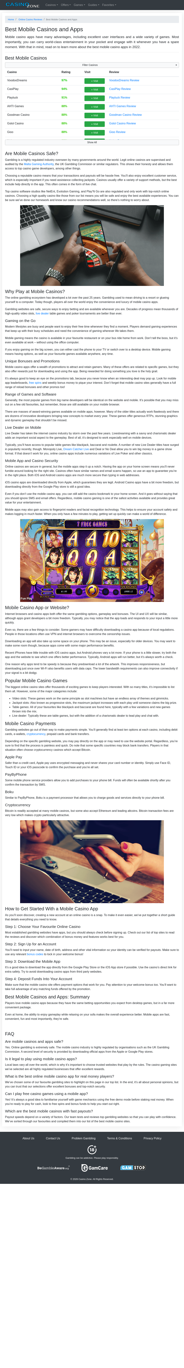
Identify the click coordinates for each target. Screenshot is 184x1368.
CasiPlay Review (120, 88)
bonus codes (35, 954)
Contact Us (53, 1138)
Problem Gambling (84, 1138)
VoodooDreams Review (124, 80)
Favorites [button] (108, 4)
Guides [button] (92, 4)
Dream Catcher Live (76, 449)
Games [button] (78, 4)
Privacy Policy (153, 1138)
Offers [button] (65, 4)
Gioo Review (117, 132)
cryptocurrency (36, 734)
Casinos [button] (50, 4)
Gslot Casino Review (122, 123)
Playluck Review (119, 97)
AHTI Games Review (122, 106)
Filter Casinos (90, 65)
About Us (28, 1138)
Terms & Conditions (119, 1138)
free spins (35, 382)
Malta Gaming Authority (39, 164)
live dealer (42, 313)
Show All (92, 142)
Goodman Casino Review (125, 114)
